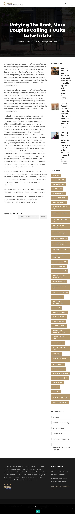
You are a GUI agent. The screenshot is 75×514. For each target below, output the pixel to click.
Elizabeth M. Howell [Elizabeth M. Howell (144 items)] (60, 287)
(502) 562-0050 (60, 479)
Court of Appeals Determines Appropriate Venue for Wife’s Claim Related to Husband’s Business (66, 114)
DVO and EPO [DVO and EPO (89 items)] (59, 281)
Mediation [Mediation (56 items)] (58, 343)
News (55, 42)
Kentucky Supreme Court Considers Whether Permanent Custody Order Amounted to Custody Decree (65, 145)
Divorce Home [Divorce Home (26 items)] (59, 271)
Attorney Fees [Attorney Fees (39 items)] (59, 198)
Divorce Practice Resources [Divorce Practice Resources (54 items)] (59, 276)
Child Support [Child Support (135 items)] (60, 238)
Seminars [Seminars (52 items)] (57, 382)
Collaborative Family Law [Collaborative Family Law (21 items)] (60, 250)
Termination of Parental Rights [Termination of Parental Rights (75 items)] (60, 397)
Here (12, 202)
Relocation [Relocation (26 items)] (58, 369)
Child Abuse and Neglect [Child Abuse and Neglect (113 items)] (58, 226)
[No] (73, 509)
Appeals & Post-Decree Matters (61, 448)
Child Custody (58, 428)
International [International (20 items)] (59, 312)
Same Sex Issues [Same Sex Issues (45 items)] (60, 378)
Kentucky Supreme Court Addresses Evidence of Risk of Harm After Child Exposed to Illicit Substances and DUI (66, 80)
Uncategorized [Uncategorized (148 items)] (60, 402)
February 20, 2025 (64, 97)
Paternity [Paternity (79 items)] (58, 364)
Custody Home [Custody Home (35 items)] (60, 262)
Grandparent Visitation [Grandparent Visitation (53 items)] (58, 302)
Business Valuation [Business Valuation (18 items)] (60, 207)
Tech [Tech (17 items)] (56, 391)
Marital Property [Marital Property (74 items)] (59, 337)
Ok (38, 511)
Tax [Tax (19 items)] (55, 387)
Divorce (56, 417)
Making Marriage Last (43, 42)
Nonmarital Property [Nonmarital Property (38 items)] (60, 359)
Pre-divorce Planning (61, 423)
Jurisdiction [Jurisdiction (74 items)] (59, 317)
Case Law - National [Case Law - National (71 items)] (60, 220)
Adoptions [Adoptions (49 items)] (58, 180)
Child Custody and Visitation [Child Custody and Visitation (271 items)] (59, 233)
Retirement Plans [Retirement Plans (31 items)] (60, 373)
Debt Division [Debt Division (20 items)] (59, 266)
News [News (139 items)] (56, 354)
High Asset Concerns (61, 439)
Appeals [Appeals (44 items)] (57, 189)
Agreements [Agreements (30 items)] (59, 184)
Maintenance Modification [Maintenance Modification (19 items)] (59, 331)
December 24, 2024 (64, 162)
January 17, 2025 (65, 126)
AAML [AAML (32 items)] (56, 175)
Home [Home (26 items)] (56, 308)
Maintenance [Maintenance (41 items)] (59, 326)
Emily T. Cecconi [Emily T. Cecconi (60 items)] (60, 292)
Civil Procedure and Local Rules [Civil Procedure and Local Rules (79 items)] (60, 243)
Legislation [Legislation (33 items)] (58, 321)
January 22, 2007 (24, 42)
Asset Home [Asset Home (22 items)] (58, 193)
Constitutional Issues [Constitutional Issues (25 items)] (58, 256)
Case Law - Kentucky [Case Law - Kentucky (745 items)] (60, 214)
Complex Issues (59, 434)
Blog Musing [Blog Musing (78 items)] (59, 202)
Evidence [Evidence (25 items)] (57, 297)
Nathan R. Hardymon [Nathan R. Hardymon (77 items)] (60, 348)
